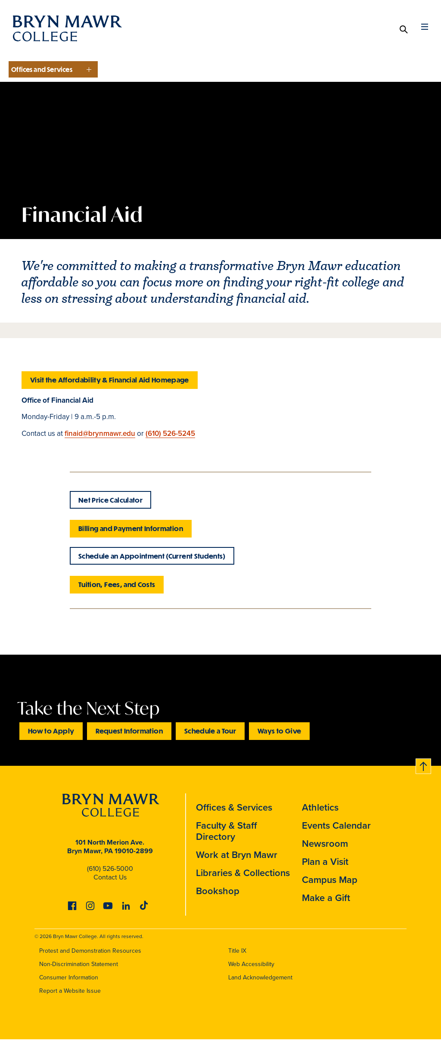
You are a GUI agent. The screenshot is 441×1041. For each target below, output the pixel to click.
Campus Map (329, 882)
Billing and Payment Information (130, 529)
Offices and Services (41, 69)
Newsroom (325, 846)
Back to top (420, 767)
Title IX (237, 952)
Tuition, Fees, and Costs (116, 587)
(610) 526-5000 (110, 871)
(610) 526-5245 (170, 433)
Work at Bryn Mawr (236, 857)
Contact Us (110, 880)
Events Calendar (336, 828)
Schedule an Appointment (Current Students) (152, 558)
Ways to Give (279, 734)
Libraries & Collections (243, 875)
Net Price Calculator (110, 501)
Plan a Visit (325, 864)
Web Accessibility (251, 965)
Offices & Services (234, 810)
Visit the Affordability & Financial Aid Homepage (109, 380)
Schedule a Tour (210, 734)
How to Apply (51, 734)
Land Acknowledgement (260, 978)
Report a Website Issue (70, 992)
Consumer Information (68, 978)
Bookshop (217, 893)
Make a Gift (326, 900)
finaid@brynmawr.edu (100, 433)
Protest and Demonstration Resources (90, 952)
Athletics (320, 810)
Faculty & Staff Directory (226, 833)
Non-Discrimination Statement (78, 965)
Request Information (129, 734)
